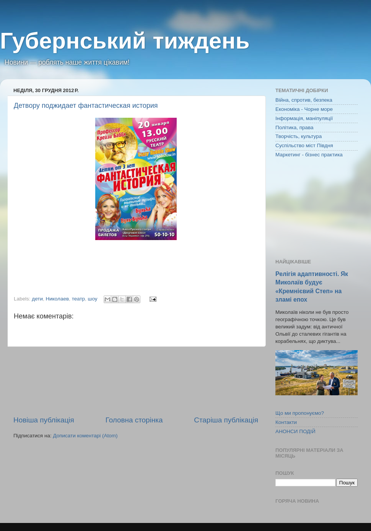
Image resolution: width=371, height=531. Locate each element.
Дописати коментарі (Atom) (85, 435)
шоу (93, 299)
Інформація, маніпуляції (304, 118)
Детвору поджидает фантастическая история (86, 105)
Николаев (57, 299)
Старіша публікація (226, 420)
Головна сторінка (134, 420)
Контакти (286, 422)
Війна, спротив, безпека (303, 100)
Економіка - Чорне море (304, 109)
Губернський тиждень (125, 41)
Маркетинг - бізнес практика (309, 155)
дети (37, 299)
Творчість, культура (298, 136)
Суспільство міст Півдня (304, 145)
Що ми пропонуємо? (299, 413)
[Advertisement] (135, 381)
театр (78, 299)
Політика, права (294, 127)
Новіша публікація (43, 420)
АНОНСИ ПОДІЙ (295, 431)
